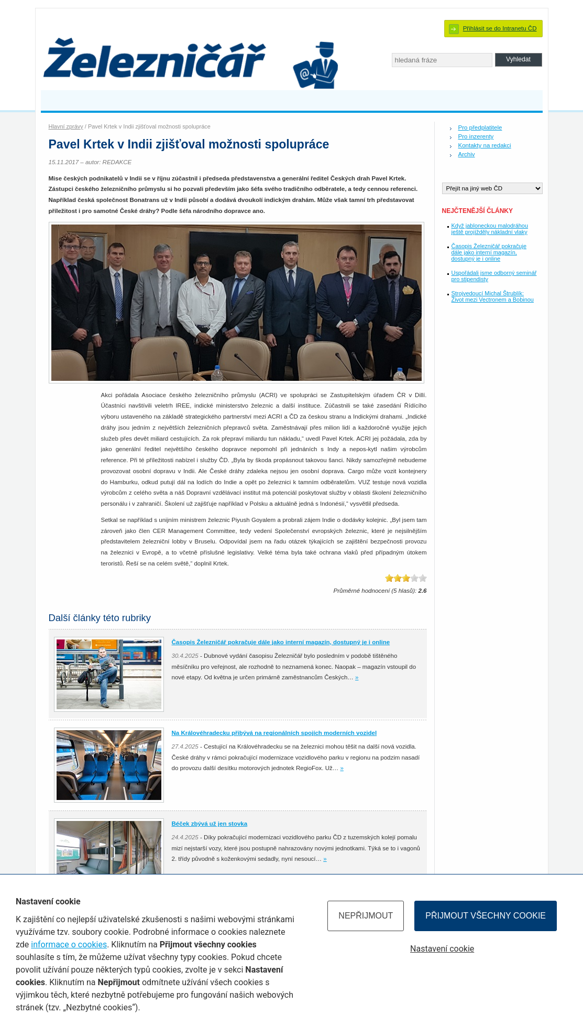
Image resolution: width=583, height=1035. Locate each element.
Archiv (466, 154)
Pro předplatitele (480, 127)
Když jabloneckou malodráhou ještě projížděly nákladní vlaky (490, 228)
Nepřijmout (365, 915)
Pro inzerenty (476, 136)
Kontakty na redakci (484, 145)
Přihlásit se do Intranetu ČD (500, 28)
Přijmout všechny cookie (485, 915)
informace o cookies (69, 944)
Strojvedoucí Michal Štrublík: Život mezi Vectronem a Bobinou (493, 296)
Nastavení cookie (442, 949)
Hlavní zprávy (66, 126)
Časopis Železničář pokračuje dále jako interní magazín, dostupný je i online (489, 252)
